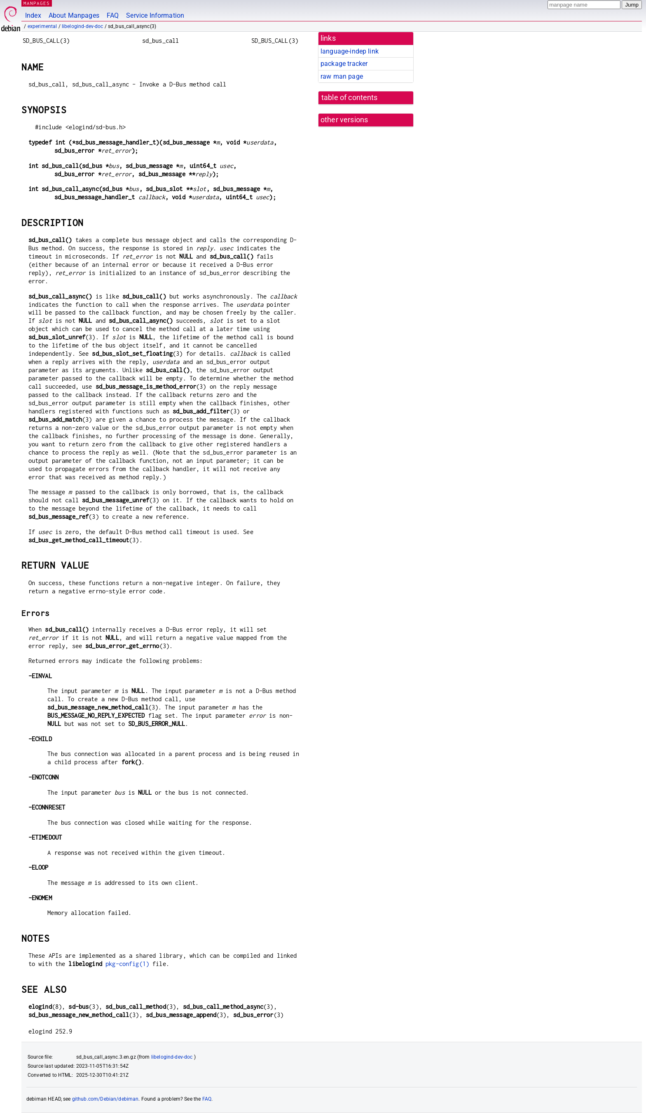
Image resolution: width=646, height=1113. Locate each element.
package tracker (344, 64)
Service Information (155, 15)
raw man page (342, 76)
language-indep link (350, 51)
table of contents (349, 97)
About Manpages (74, 15)
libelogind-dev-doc (82, 26)
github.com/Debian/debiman (105, 1099)
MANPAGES (36, 3)
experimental (42, 26)
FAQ (113, 15)
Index (33, 15)
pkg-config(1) (127, 963)
